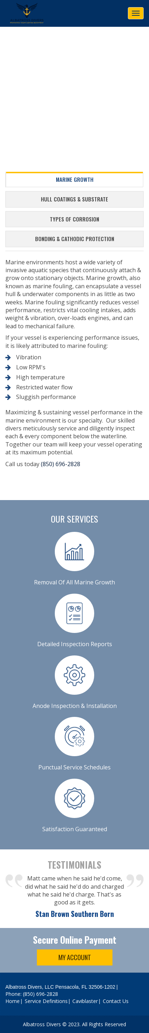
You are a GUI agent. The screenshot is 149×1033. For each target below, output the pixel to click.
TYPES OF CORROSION (74, 219)
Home (12, 1001)
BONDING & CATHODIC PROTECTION (74, 239)
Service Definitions (46, 1001)
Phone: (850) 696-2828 (31, 993)
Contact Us (116, 1001)
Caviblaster (85, 1001)
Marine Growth (74, 179)
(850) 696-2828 (60, 464)
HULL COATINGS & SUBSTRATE (74, 199)
